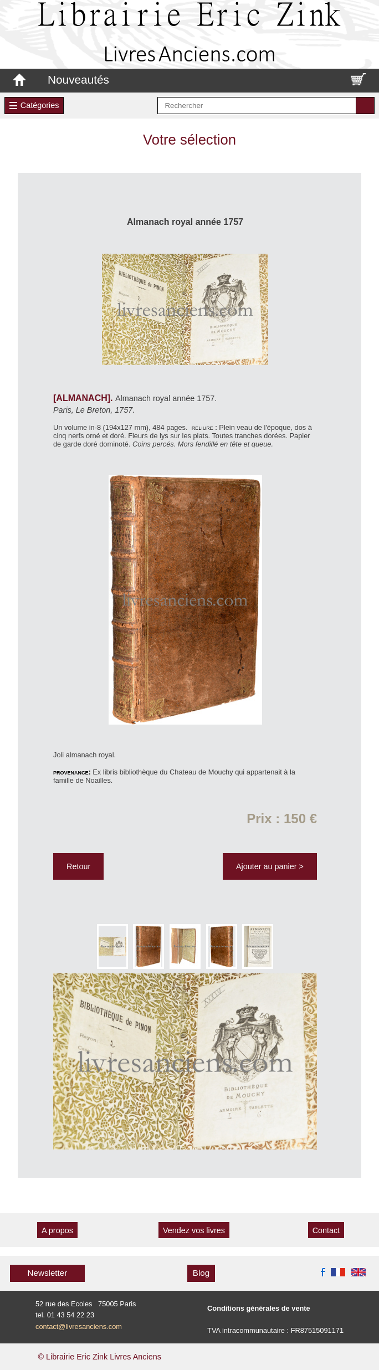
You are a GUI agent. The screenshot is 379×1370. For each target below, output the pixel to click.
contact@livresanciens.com (78, 1326)
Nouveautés (78, 79)
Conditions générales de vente (258, 1308)
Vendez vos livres (194, 1230)
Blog (201, 1272)
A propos (57, 1230)
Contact (326, 1230)
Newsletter (48, 1272)
